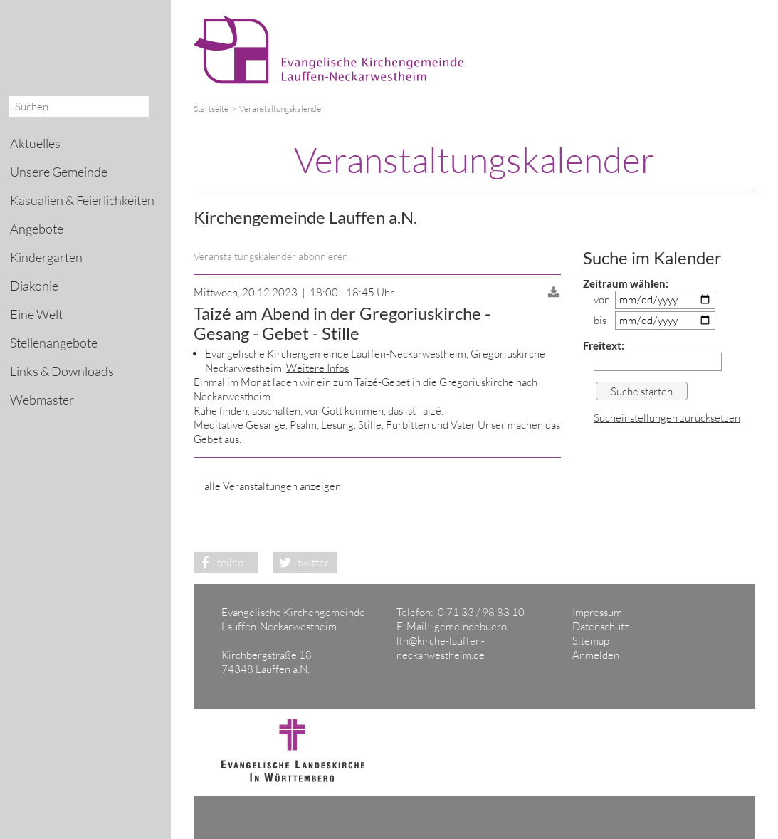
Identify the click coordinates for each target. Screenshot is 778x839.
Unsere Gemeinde (58, 171)
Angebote (36, 228)
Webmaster (42, 399)
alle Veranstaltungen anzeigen (272, 486)
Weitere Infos (317, 368)
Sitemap (590, 640)
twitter (301, 562)
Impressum (597, 612)
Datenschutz (600, 626)
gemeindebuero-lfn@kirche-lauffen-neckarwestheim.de (453, 641)
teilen (219, 562)
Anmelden (595, 655)
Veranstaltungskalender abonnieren (271, 256)
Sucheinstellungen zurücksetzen (667, 417)
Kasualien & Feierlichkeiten (82, 200)
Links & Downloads (62, 371)
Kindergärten (46, 257)
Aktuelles (35, 143)
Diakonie (34, 285)
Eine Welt (36, 314)
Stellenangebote (54, 342)
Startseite (211, 108)
